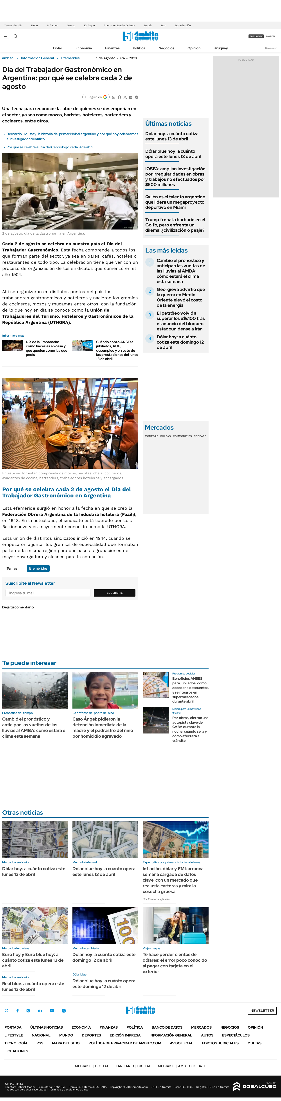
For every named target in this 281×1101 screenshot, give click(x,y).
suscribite (256, 36)
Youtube (52, 1010)
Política (139, 48)
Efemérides (70, 58)
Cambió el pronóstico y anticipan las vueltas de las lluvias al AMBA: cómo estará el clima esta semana (181, 271)
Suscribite (115, 592)
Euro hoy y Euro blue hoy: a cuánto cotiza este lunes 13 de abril (33, 960)
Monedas (151, 436)
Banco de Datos (167, 1027)
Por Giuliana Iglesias (156, 899)
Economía (84, 48)
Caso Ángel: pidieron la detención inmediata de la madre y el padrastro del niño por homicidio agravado (102, 727)
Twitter (6, 1010)
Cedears (200, 436)
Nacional (41, 1035)
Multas (254, 1043)
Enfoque (89, 25)
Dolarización (183, 25)
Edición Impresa (125, 1035)
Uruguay (221, 48)
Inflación (52, 25)
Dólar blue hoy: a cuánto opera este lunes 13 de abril (173, 153)
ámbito (8, 58)
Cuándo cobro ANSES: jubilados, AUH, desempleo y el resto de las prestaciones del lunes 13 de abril (117, 350)
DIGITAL (92, 1066)
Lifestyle (13, 1035)
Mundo (66, 1035)
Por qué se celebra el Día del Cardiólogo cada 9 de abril (50, 147)
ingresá (271, 36)
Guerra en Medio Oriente (119, 25)
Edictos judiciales (220, 1043)
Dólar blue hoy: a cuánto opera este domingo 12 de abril (103, 983)
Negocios (166, 48)
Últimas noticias (46, 1027)
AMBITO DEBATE (182, 1066)
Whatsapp (64, 1011)
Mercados (201, 1027)
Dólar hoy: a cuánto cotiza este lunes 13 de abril (171, 136)
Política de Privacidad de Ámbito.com (124, 1043)
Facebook (17, 1011)
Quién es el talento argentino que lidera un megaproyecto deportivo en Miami (175, 202)
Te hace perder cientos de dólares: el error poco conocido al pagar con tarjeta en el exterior (175, 963)
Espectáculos (236, 1035)
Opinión (193, 48)
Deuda (148, 25)
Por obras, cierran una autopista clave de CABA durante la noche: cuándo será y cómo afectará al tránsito (190, 729)
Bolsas (165, 436)
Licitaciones (16, 1051)
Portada (13, 1027)
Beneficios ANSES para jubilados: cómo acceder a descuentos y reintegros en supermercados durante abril (190, 690)
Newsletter (271, 48)
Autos (207, 1035)
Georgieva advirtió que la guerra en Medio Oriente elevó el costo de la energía (181, 297)
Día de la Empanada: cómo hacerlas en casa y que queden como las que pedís (46, 348)
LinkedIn (40, 1011)
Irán (163, 25)
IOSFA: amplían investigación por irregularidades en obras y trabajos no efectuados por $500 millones (175, 176)
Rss (39, 1043)
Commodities (182, 436)
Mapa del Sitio (66, 1043)
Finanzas (112, 48)
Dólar (34, 25)
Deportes (91, 1035)
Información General (37, 58)
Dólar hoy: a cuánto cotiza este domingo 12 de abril (180, 342)
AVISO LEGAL (181, 1043)
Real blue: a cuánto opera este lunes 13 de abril (33, 986)
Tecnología (16, 1043)
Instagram (28, 1011)
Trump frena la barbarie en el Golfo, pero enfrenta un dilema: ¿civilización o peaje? (175, 225)
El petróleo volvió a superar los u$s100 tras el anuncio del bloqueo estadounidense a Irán (181, 321)
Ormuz (71, 25)
